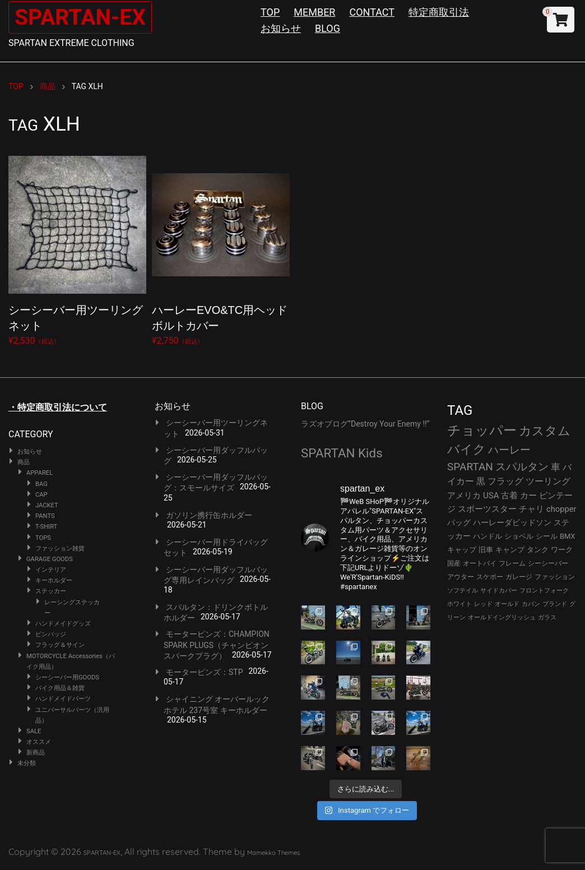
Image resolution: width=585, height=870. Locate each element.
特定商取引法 (438, 12)
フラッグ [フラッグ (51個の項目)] (505, 481)
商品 (23, 462)
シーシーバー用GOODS (67, 677)
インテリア (50, 569)
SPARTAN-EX (82, 17)
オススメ (38, 742)
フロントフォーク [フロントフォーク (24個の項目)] (544, 590)
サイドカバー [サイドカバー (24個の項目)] (498, 590)
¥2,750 (221, 248)
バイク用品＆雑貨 (60, 688)
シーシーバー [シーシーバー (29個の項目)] (548, 563)
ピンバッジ (50, 634)
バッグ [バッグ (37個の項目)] (459, 522)
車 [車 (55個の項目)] (555, 467)
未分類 (26, 763)
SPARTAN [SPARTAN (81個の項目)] (470, 466)
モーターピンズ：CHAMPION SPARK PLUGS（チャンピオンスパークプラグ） (217, 645)
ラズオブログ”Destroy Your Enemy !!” (365, 423)
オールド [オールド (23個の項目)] (507, 604)
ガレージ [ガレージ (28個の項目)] (518, 577)
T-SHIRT (46, 526)
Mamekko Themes (273, 853)
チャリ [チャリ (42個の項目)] (531, 509)
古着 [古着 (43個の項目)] (509, 495)
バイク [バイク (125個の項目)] (466, 449)
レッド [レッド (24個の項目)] (483, 604)
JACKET (46, 505)
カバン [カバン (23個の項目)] (531, 604)
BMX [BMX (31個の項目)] (567, 536)
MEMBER (314, 12)
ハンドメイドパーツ (63, 698)
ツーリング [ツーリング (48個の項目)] (548, 481)
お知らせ (281, 28)
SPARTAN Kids (342, 453)
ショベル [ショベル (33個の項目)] (518, 536)
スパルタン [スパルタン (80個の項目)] (522, 466)
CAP (41, 494)
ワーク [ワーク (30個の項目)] (562, 549)
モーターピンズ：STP (204, 672)
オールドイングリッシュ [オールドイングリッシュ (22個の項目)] (502, 617)
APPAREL (39, 472)
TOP (270, 12)
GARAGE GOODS (49, 559)
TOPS (43, 538)
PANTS (45, 516)
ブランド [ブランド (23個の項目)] (554, 604)
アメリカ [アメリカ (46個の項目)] (464, 495)
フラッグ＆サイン (60, 645)
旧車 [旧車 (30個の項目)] (486, 549)
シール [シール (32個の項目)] (547, 536)
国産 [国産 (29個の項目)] (454, 563)
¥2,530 (77, 248)
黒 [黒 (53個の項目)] (480, 481)
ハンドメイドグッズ (63, 623)
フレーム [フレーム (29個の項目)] (512, 563)
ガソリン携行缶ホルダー (209, 515)
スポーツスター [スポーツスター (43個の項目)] (487, 509)
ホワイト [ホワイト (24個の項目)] (459, 604)
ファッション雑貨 (60, 548)
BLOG (327, 28)
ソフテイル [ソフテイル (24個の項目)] (462, 590)
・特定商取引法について (57, 407)
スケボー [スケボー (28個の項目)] (489, 577)
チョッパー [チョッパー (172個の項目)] (482, 430)
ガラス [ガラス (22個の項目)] (547, 617)
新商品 (35, 752)
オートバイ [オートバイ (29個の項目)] (479, 563)
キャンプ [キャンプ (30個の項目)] (509, 549)
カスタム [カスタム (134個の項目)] (544, 430)
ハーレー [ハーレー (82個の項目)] (509, 449)
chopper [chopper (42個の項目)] (561, 509)
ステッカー (50, 591)
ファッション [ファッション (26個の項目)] (555, 577)
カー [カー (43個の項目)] (528, 495)
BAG (41, 484)
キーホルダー (53, 580)
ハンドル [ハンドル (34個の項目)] (487, 536)
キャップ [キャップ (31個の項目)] (461, 549)
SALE (33, 731)
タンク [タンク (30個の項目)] (538, 549)
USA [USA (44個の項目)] (491, 495)
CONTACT (371, 12)
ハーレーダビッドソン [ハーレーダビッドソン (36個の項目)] (512, 522)
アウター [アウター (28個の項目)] (460, 577)
